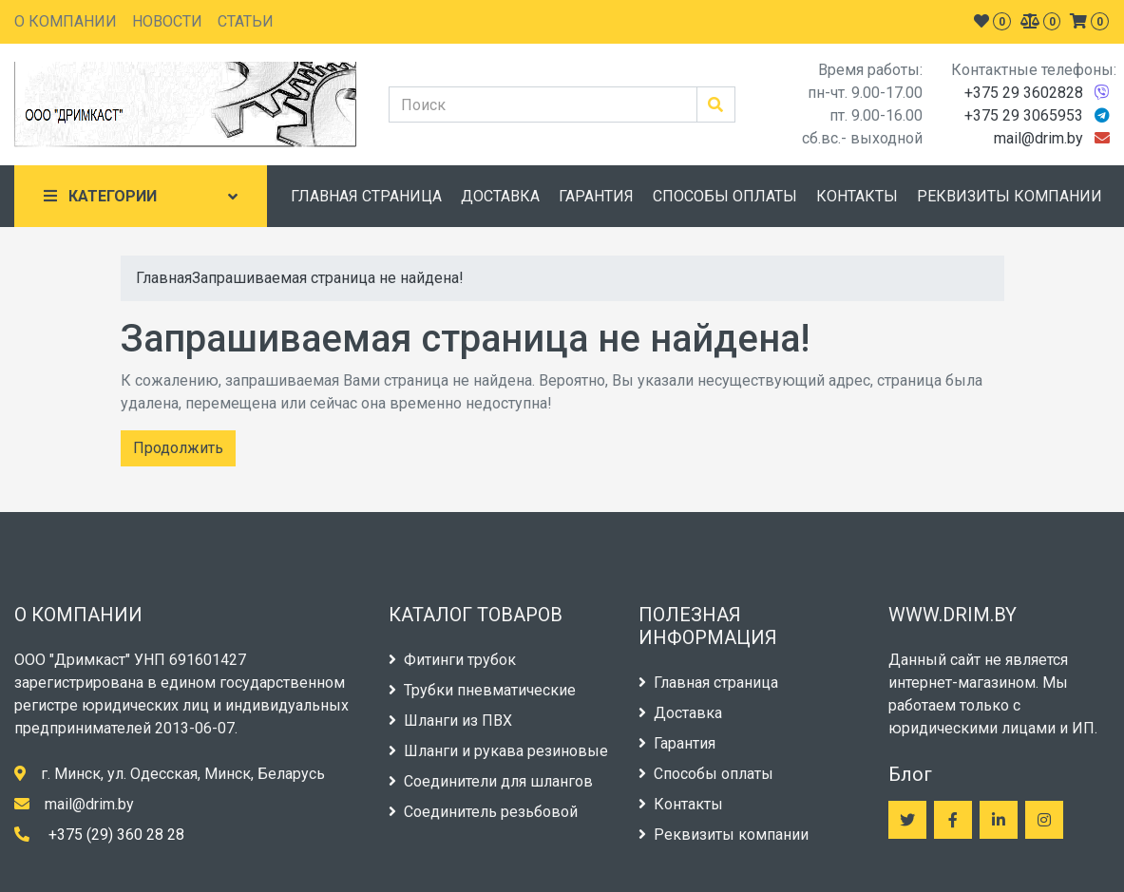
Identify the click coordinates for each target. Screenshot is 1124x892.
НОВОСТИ (167, 21)
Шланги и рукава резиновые (498, 751)
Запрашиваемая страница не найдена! (328, 278)
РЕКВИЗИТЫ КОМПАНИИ (1009, 196)
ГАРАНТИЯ (596, 196)
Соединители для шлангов (491, 781)
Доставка (680, 713)
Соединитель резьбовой (483, 812)
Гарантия (676, 743)
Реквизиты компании (723, 835)
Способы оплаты (705, 774)
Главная (164, 278)
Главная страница (708, 683)
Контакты (680, 804)
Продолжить (178, 448)
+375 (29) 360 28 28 (116, 835)
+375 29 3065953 (1023, 115)
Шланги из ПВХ (450, 721)
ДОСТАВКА (500, 196)
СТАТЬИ (246, 21)
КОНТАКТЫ (857, 196)
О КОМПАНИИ (65, 21)
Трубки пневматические (482, 690)
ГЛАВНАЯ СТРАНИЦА (366, 196)
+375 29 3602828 (1023, 93)
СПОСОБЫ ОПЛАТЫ (725, 196)
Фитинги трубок (452, 660)
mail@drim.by (1038, 138)
